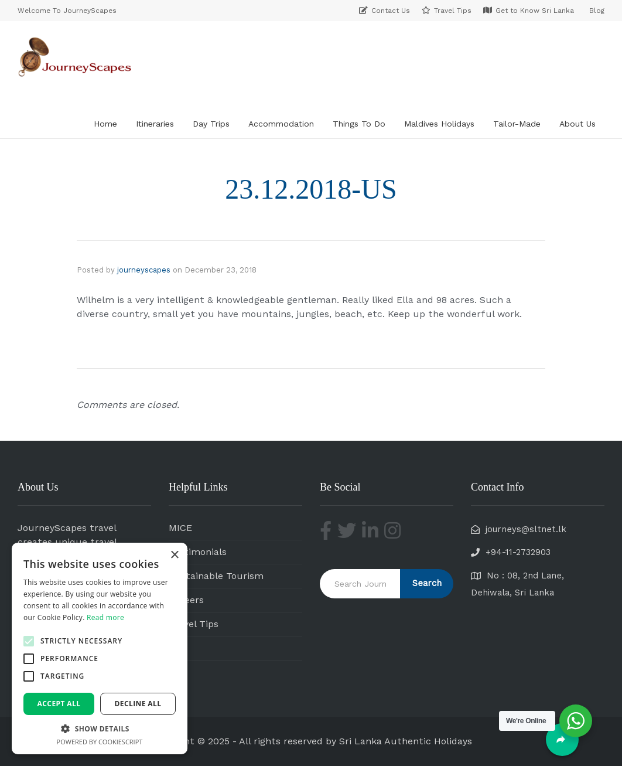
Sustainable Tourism (216, 575)
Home (105, 123)
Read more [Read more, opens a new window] (105, 617)
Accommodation (281, 123)
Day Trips (211, 123)
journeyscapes (143, 269)
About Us (577, 123)
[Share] (562, 739)
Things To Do (359, 123)
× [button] (174, 555)
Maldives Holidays (439, 123)
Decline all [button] (138, 704)
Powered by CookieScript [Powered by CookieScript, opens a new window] (100, 741)
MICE (180, 527)
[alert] (99, 648)
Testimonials (198, 551)
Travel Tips (193, 623)
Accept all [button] (59, 704)
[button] (28, 641)
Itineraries (155, 123)
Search (427, 583)
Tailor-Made (517, 123)
